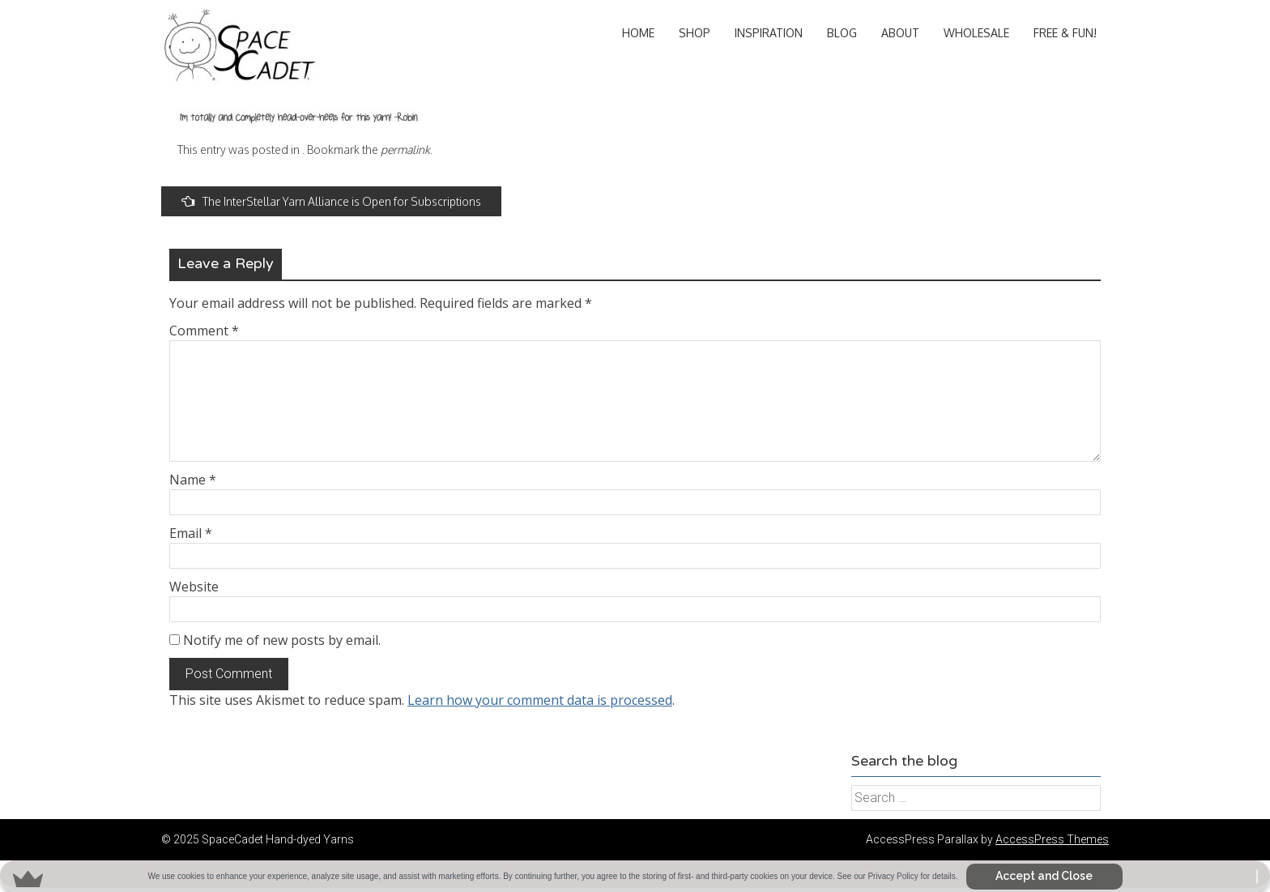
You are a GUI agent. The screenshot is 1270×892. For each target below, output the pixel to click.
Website (194, 586)
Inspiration (769, 33)
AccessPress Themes (1052, 839)
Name (192, 480)
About (900, 33)
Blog (842, 33)
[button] (635, 876)
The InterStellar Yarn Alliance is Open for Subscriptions (331, 201)
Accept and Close (1044, 875)
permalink (405, 149)
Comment (204, 330)
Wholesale (976, 33)
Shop (694, 33)
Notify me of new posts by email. (282, 640)
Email (190, 533)
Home (638, 33)
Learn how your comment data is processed (539, 700)
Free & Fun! (1065, 33)
